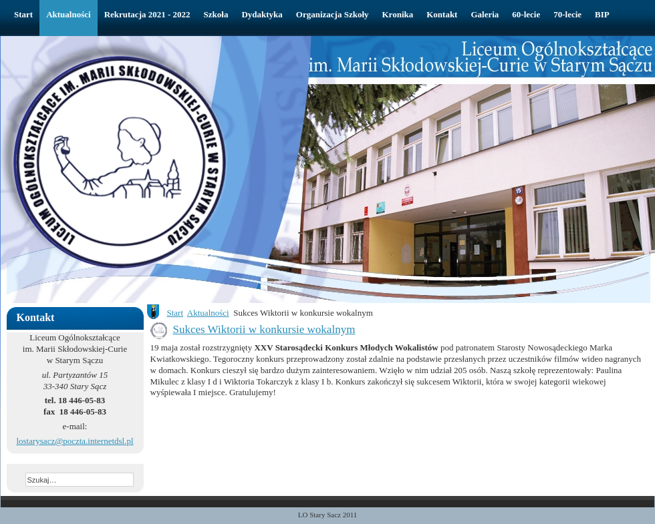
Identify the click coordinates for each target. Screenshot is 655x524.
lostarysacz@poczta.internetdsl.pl (74, 441)
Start (175, 313)
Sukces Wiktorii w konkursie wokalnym (264, 329)
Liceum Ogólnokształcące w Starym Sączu (217, 64)
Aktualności (208, 313)
